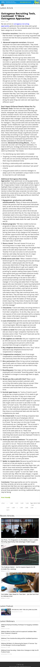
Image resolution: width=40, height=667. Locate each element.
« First (2, 503)
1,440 (26, 507)
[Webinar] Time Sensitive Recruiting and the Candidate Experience (19, 638)
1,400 (11, 503)
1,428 (13, 507)
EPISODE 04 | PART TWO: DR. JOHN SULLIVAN (24, 609)
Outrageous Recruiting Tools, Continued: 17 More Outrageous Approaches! (18, 16)
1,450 (31, 507)
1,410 (16, 503)
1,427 (7, 507)
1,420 (21, 503)
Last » (8, 510)
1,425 (32, 505)
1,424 (27, 503)
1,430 (21, 507)
